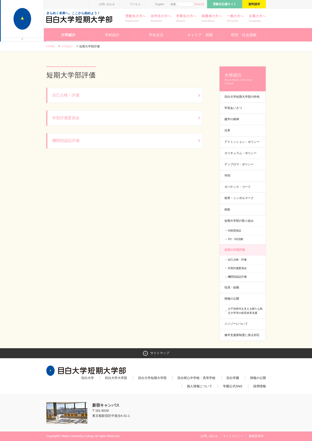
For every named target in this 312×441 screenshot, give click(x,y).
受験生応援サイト (224, 4)
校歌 (227, 209)
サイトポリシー (233, 436)
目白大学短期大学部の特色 (242, 96)
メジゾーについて (236, 324)
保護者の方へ (211, 18)
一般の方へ (235, 18)
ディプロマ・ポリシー (239, 164)
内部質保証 (234, 230)
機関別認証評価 (237, 276)
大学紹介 (68, 35)
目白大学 (87, 378)
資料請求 (254, 4)
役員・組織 (231, 287)
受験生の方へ (135, 18)
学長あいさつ (233, 108)
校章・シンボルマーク (239, 198)
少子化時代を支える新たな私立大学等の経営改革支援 (245, 311)
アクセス (135, 4)
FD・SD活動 (235, 239)
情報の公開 (231, 298)
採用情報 (259, 386)
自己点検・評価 (237, 259)
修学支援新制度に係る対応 (242, 335)
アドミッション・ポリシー (242, 142)
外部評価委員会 (237, 268)
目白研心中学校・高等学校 (196, 378)
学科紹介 (112, 35)
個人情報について (199, 386)
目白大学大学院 (116, 378)
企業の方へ (257, 18)
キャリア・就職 (200, 35)
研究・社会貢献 (244, 35)
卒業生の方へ (186, 18)
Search (199, 4)
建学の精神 (231, 119)
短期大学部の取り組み (239, 220)
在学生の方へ (161, 18)
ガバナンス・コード (237, 187)
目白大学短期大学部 (152, 378)
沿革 (227, 130)
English (159, 4)
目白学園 (232, 378)
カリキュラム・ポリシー (240, 153)
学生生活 (156, 35)
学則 (227, 175)
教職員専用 (256, 436)
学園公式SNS (232, 386)
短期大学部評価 (234, 250)
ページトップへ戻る (255, 426)
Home (50, 46)
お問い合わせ (107, 4)
